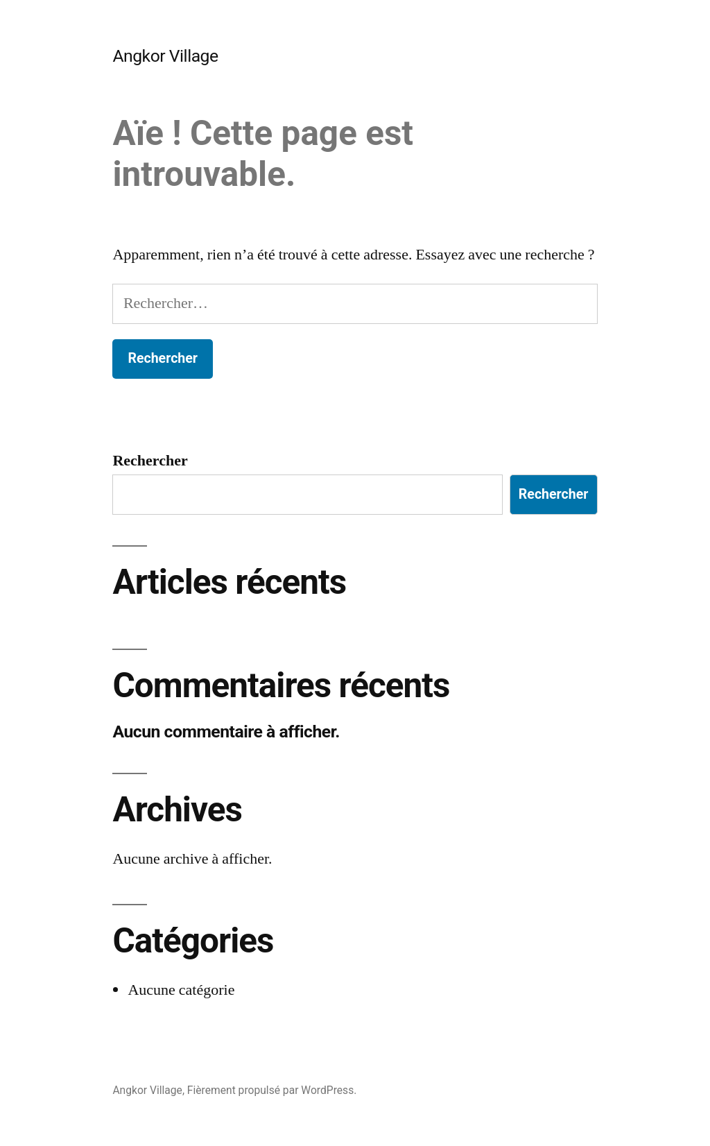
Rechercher (149, 460)
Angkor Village (165, 56)
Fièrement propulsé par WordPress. (271, 1090)
